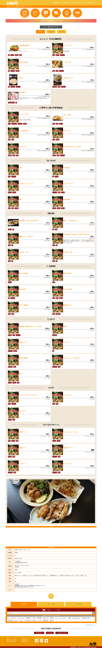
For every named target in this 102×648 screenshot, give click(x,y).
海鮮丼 (52, 618)
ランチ (61, 32)
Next (96, 501)
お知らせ (79, 2)
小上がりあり (76, 618)
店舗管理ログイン (91, 625)
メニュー (28, 6)
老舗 (69, 618)
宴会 (34, 618)
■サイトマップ (11, 638)
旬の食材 (10, 620)
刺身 (44, 618)
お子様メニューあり (30, 620)
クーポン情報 (87, 2)
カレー (21, 620)
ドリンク (51, 32)
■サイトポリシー (26, 638)
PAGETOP (51, 596)
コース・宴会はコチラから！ (51, 27)
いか (9, 618)
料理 (40, 32)
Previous (6, 501)
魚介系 (51, 620)
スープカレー (63, 618)
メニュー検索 (63, 2)
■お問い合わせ (11, 641)
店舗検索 (55, 2)
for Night (49, 633)
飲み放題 (39, 618)
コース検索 (72, 2)
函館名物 (45, 620)
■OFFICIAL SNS (39, 638)
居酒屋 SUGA (20, 6)
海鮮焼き (28, 618)
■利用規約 (25, 640)
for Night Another (61, 633)
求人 (93, 2)
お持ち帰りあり (85, 618)
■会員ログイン (26, 641)
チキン (16, 620)
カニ (56, 618)
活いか (14, 618)
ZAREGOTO (39, 633)
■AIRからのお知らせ (13, 640)
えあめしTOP (10, 6)
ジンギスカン (21, 618)
